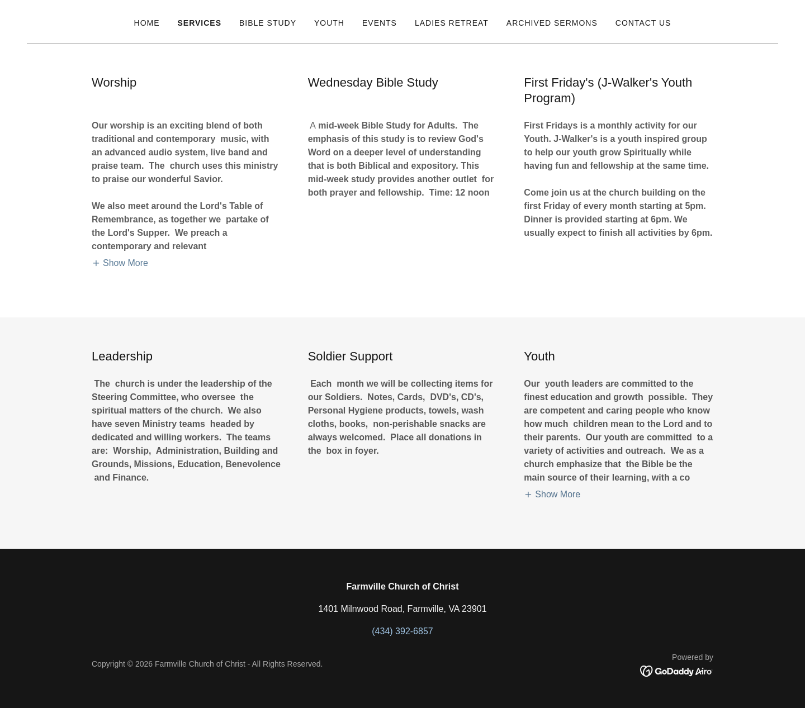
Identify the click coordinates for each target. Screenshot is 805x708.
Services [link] (200, 22)
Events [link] (379, 22)
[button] (120, 263)
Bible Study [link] (267, 22)
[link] (676, 670)
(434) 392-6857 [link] (402, 631)
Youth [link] (329, 22)
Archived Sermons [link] (552, 22)
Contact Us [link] (643, 22)
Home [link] (147, 22)
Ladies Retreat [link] (452, 22)
